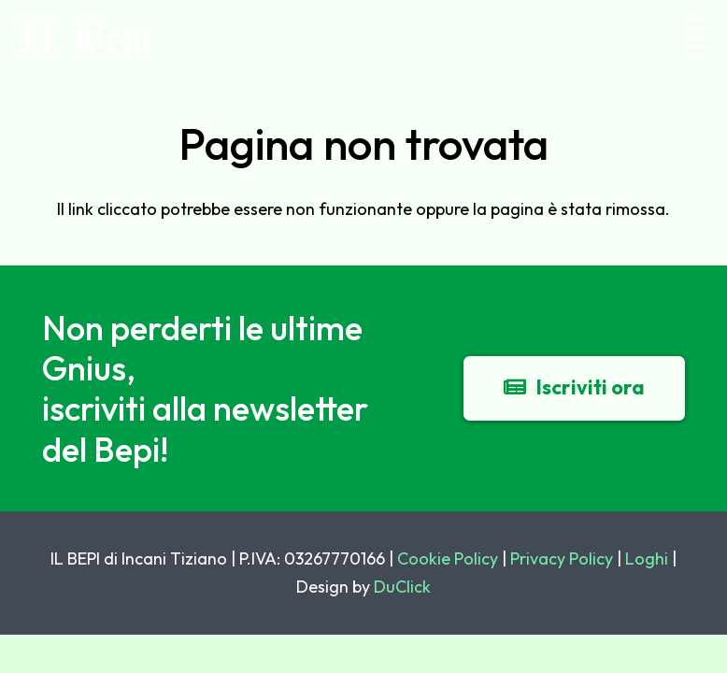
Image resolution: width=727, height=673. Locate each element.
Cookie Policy (447, 558)
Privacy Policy (561, 558)
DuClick (402, 586)
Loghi (646, 558)
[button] (697, 37)
